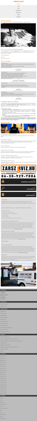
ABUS (1, 400)
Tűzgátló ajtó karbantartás (4, 317)
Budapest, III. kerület (3, 360)
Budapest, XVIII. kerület (3, 386)
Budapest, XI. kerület (3, 376)
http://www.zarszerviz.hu (18, 228)
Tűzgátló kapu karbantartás (4, 325)
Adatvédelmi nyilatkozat (3, 306)
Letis (18, 6)
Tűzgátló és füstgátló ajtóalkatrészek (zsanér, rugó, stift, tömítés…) (9, 338)
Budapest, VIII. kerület (3, 370)
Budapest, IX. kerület (3, 372)
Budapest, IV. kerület (3, 362)
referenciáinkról (20, 49)
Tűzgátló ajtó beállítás (3, 315)
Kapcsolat (18, 16)
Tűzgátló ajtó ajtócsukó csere (4, 321)
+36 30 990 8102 (2, 296)
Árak (18, 8)
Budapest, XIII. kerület (3, 380)
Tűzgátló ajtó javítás (3, 311)
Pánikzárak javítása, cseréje (4, 323)
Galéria (18, 14)
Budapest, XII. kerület (3, 378)
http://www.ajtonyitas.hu (22, 238)
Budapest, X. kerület (3, 374)
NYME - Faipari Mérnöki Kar (4, 408)
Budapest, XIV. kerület (3, 382)
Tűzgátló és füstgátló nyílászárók (4, 336)
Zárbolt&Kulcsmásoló (3, 418)
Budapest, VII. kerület (3, 368)
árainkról (15, 49)
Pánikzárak (1, 351)
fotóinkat (6, 50)
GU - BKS (1, 416)
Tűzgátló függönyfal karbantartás (4, 331)
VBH (1, 412)
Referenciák (18, 12)
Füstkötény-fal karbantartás (4, 329)
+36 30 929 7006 (2, 293)
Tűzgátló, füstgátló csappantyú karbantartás (6, 327)
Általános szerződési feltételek (4, 304)
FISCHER (1, 406)
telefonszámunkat (26, 50)
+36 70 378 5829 (2, 299)
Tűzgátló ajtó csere (3, 319)
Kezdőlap (18, 4)
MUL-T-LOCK (2, 402)
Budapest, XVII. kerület (3, 384)
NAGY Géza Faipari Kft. (3, 404)
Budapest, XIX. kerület (3, 388)
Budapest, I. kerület (3, 356)
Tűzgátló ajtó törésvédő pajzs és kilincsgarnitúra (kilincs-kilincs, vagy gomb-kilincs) (11, 340)
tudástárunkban (16, 50)
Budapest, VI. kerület (3, 366)
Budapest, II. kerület (3, 358)
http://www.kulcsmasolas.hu (23, 252)
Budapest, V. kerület (3, 364)
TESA (1, 410)
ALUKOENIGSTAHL (2, 414)
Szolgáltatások (18, 10)
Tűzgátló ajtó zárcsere (3, 313)
